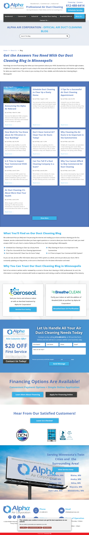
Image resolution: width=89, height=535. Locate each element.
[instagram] (23, 517)
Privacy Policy (57, 359)
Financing (71, 2)
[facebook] (10, 517)
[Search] (44, 36)
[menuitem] (10, 16)
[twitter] (19, 517)
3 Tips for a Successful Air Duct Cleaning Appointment (71, 92)
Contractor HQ (47, 533)
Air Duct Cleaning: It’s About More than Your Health (15, 193)
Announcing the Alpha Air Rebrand (15, 107)
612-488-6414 (60, 337)
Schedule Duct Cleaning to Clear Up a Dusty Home (44, 92)
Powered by (40, 533)
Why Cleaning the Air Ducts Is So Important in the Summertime (72, 135)
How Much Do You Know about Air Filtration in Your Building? (16, 135)
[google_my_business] (14, 517)
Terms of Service (67, 359)
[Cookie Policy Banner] (44, 524)
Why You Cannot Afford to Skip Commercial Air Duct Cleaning (72, 164)
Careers (80, 2)
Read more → (9, 125)
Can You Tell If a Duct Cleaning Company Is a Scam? (43, 164)
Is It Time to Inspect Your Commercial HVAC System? (16, 164)
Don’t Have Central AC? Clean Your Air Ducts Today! (44, 135)
